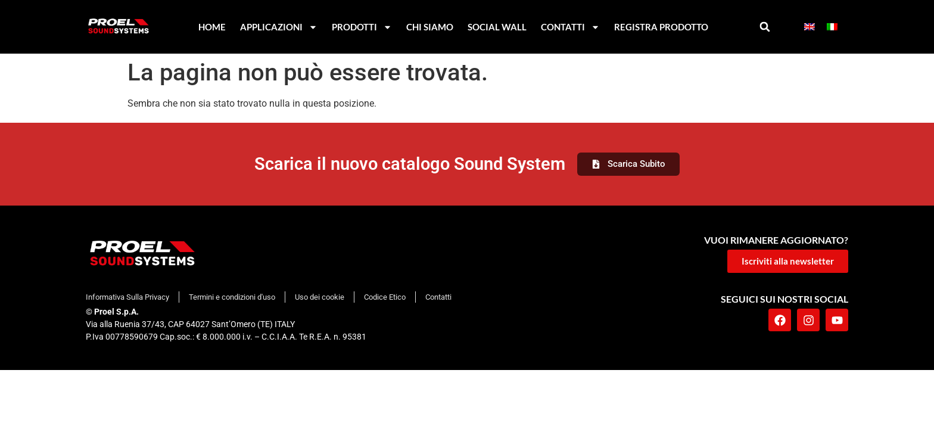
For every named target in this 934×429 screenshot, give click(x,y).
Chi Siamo (429, 26)
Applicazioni (278, 27)
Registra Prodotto (661, 26)
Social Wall (497, 26)
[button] (765, 27)
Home (212, 26)
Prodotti (362, 27)
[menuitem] (809, 27)
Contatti (570, 27)
